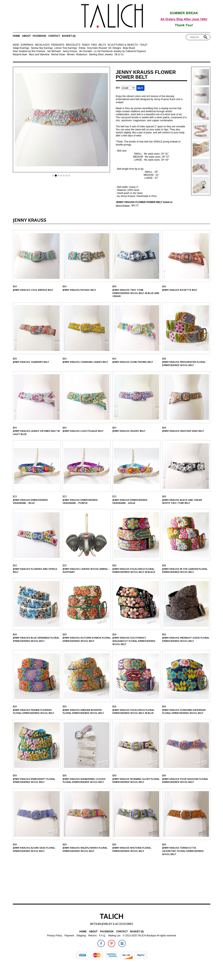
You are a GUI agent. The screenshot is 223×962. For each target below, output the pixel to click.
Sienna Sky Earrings (42, 48)
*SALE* (144, 45)
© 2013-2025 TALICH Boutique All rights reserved (149, 935)
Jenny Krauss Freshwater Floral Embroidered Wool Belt (183, 363)
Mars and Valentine (39, 54)
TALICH (111, 916)
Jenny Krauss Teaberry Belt (31, 361)
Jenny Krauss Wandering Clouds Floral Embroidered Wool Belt (84, 780)
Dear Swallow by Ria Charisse (29, 51)
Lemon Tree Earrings (65, 48)
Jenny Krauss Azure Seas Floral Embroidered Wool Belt (34, 849)
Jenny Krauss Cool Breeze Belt (33, 289)
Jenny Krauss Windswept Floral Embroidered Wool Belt (34, 780)
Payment (69, 935)
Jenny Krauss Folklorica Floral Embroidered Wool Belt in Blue (133, 711)
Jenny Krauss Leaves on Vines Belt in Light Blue (36, 432)
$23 (15, 496)
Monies (71, 54)
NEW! (16, 45)
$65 (114, 844)
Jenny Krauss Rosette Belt (179, 289)
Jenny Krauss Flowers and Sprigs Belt (35, 570)
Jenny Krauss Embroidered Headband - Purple (80, 501)
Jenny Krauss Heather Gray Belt (183, 430)
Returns (92, 935)
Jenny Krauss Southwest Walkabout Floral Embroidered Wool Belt (133, 640)
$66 (114, 706)
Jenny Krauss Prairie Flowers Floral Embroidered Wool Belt (33, 711)
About (26, 36)
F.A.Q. (102, 935)
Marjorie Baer (20, 54)
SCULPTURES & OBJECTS (123, 45)
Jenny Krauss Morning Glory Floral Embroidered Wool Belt (136, 780)
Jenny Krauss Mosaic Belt (79, 289)
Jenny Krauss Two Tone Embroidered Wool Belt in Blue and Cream (135, 293)
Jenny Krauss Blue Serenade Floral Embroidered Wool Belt (36, 639)
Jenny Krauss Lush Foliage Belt (83, 430)
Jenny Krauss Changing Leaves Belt (85, 361)
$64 (15, 286)
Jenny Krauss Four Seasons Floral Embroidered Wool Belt (185, 780)
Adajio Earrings (21, 48)
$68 (164, 358)
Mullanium (81, 54)
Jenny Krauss (70, 51)
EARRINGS (27, 45)
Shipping (81, 935)
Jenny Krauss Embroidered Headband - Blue (30, 501)
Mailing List (114, 935)
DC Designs (114, 48)
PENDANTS (57, 45)
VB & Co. (119, 54)
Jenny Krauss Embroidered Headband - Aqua (129, 501)
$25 (65, 565)
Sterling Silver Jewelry (101, 54)
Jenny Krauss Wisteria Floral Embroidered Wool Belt (131, 849)
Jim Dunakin (85, 51)
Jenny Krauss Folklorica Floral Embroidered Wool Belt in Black (133, 570)
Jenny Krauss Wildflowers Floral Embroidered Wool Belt (85, 849)
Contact (54, 36)
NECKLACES (42, 45)
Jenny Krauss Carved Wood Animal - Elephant (86, 570)
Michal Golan (58, 54)
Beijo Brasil (129, 48)
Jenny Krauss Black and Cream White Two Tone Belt (182, 501)
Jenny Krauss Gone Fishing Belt (132, 361)
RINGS (86, 45)
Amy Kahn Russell (97, 48)
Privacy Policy (54, 935)
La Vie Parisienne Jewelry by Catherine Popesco (120, 51)
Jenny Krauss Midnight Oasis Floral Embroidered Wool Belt (185, 639)
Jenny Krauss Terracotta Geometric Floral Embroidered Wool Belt (183, 850)
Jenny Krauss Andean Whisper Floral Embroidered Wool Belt (83, 711)
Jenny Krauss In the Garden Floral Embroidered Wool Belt (184, 570)
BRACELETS (73, 45)
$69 (114, 286)
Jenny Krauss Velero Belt (128, 430)
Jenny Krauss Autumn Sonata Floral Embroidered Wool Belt (87, 639)
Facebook (39, 36)
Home (16, 36)
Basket (69, 36)
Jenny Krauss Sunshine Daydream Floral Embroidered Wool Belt (184, 711)
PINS (94, 45)
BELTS (102, 45)
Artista (82, 48)
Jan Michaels (54, 51)
